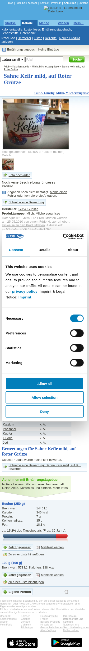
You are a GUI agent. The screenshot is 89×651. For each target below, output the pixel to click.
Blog (10, 2)
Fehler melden (71, 630)
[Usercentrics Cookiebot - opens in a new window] (63, 236)
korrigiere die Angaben (40, 195)
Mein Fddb (6, 624)
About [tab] (73, 250)
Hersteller (24, 38)
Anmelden (70, 2)
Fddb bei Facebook (26, 2)
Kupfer (7, 433)
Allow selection (44, 397)
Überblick (5, 616)
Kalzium (8, 424)
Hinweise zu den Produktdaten (23, 225)
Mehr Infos (60, 488)
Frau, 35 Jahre (54, 530)
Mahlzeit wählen (52, 547)
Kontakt (44, 2)
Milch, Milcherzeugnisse (45, 66)
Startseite (12, 23)
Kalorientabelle (33, 23)
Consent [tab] (16, 250)
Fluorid (8, 438)
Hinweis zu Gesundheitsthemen (51, 626)
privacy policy (24, 291)
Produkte (8, 38)
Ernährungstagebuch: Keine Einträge (33, 49)
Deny (44, 411)
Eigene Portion (20, 592)
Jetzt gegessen (20, 547)
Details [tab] (45, 250)
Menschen (47, 23)
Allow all (44, 383)
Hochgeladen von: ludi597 (20, 152)
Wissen (63, 23)
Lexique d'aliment (26, 623)
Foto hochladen (19, 175)
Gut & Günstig (44, 93)
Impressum (69, 616)
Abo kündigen (48, 630)
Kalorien (25, 616)
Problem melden (51, 152)
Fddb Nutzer (48, 221)
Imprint (25, 297)
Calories (25, 618)
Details (7, 155)
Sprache (83, 2)
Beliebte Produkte (50, 621)
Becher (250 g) (13, 504)
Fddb (6, 66)
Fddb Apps (27, 627)
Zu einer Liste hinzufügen (26, 554)
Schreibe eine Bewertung (26, 202)
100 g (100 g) (12, 563)
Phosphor (9, 429)
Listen (38, 38)
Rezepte (51, 38)
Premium (56, 2)
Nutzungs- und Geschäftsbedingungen (76, 626)
